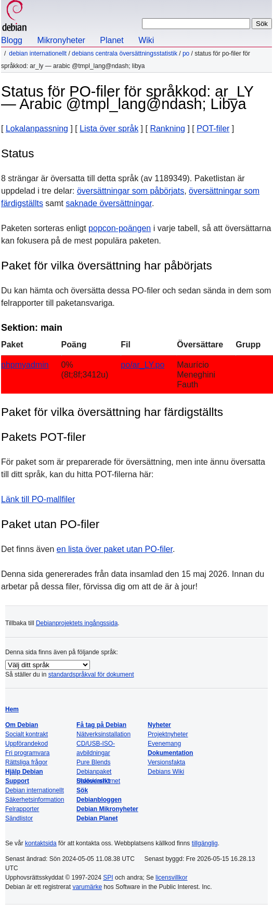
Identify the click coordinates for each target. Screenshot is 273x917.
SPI (108, 877)
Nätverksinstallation (103, 734)
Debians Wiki (166, 771)
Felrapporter (22, 809)
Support (17, 781)
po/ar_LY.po (142, 364)
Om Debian (21, 725)
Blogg (11, 40)
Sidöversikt (93, 781)
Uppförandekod (26, 743)
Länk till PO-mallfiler (38, 499)
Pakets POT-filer (43, 436)
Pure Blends (93, 762)
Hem (12, 709)
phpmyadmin (25, 364)
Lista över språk (109, 128)
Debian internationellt (38, 53)
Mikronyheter (61, 40)
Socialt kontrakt (26, 734)
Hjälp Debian (24, 771)
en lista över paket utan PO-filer (115, 549)
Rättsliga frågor (26, 762)
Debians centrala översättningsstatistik (124, 53)
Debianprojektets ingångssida (77, 623)
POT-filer (213, 128)
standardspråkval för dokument (91, 674)
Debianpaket (93, 771)
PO (186, 53)
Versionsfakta (166, 762)
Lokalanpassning (37, 128)
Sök (82, 790)
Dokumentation (170, 753)
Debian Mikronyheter (107, 809)
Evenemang (164, 743)
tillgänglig (205, 843)
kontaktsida (41, 843)
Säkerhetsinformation (34, 799)
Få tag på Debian (101, 725)
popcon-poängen (119, 228)
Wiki (146, 40)
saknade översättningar (108, 203)
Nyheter (159, 725)
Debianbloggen (99, 799)
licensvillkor (171, 877)
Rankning (167, 128)
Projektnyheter (168, 734)
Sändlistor (19, 818)
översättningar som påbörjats (130, 190)
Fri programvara (27, 753)
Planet (111, 40)
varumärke (87, 887)
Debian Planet (97, 818)
